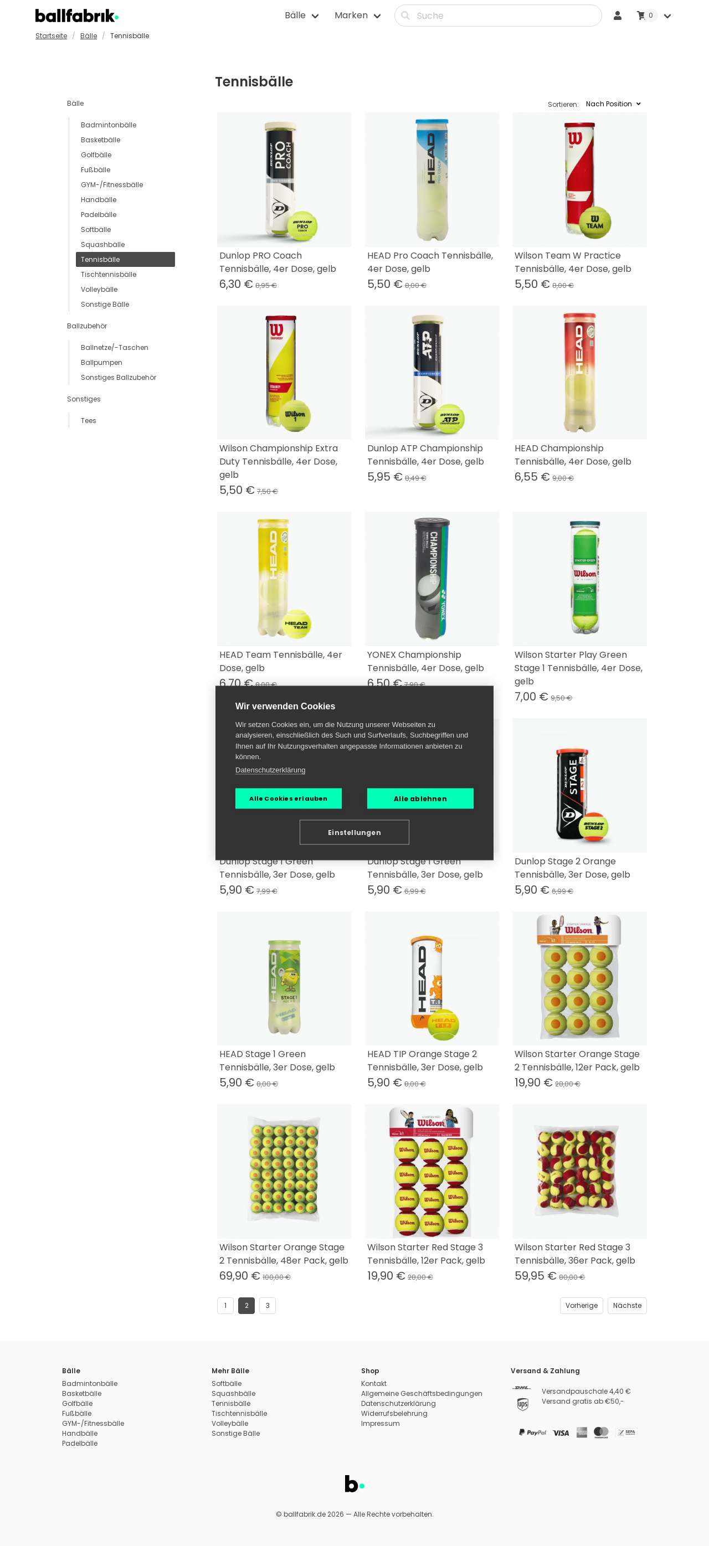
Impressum (380, 1423)
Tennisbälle (100, 259)
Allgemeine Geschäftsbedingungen (421, 1393)
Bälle (295, 15)
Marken (351, 15)
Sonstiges (84, 399)
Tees (88, 420)
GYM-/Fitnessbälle (112, 184)
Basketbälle (100, 140)
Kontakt (374, 1383)
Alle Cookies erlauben (288, 798)
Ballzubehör (87, 326)
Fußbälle (95, 169)
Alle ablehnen (420, 798)
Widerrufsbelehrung (394, 1413)
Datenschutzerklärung (270, 769)
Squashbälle (103, 244)
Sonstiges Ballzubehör (118, 377)
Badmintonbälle (108, 125)
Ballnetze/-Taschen (114, 347)
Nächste (627, 1305)
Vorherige (582, 1305)
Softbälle (96, 229)
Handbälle (98, 199)
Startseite (51, 35)
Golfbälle (96, 154)
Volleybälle (99, 289)
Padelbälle (98, 214)
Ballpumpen (101, 362)
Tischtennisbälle (108, 274)
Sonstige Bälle (105, 304)
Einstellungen (354, 832)
